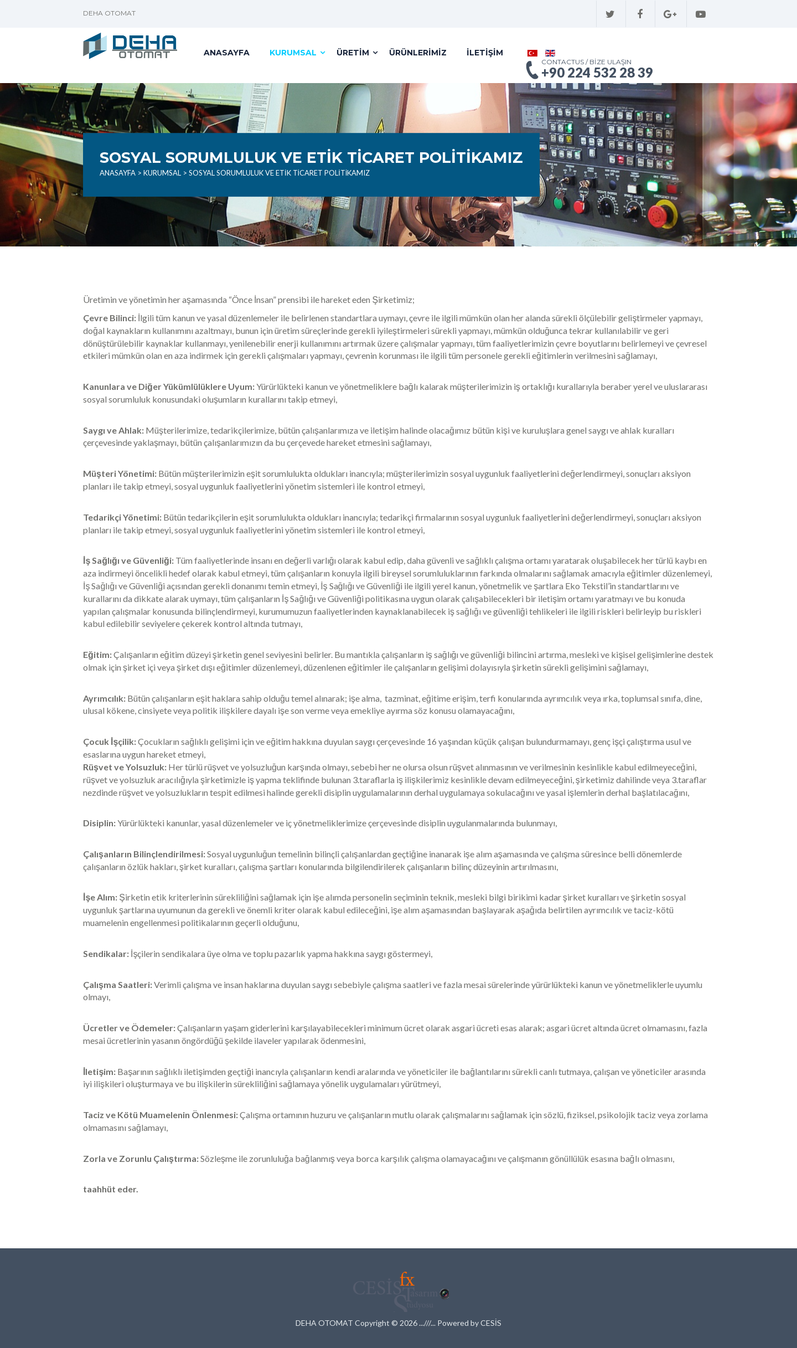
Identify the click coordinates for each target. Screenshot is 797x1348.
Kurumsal (293, 53)
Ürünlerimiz (418, 53)
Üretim (353, 53)
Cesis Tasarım (398, 1290)
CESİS (490, 1323)
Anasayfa (227, 53)
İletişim (485, 53)
